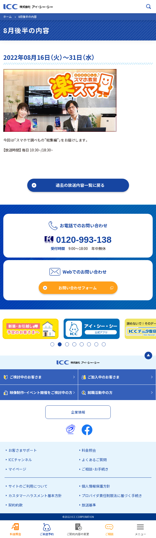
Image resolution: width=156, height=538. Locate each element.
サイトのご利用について (28, 486)
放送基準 (89, 504)
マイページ (17, 469)
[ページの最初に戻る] (148, 355)
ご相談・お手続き (95, 469)
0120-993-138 (83, 239)
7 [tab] (96, 344)
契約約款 (15, 504)
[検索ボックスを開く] (149, 7)
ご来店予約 (47, 534)
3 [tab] (66, 344)
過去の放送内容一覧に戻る (80, 185)
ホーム (7, 17)
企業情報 (78, 412)
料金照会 (89, 450)
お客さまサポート (22, 450)
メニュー (140, 534)
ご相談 (109, 534)
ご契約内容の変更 (78, 534)
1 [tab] (52, 344)
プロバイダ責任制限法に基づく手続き (112, 495)
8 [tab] (103, 344)
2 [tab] (59, 344)
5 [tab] (81, 344)
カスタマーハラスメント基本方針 (35, 495)
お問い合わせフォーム (78, 287)
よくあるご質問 (94, 459)
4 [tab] (74, 344)
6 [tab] (88, 344)
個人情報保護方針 (96, 486)
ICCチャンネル (20, 459)
